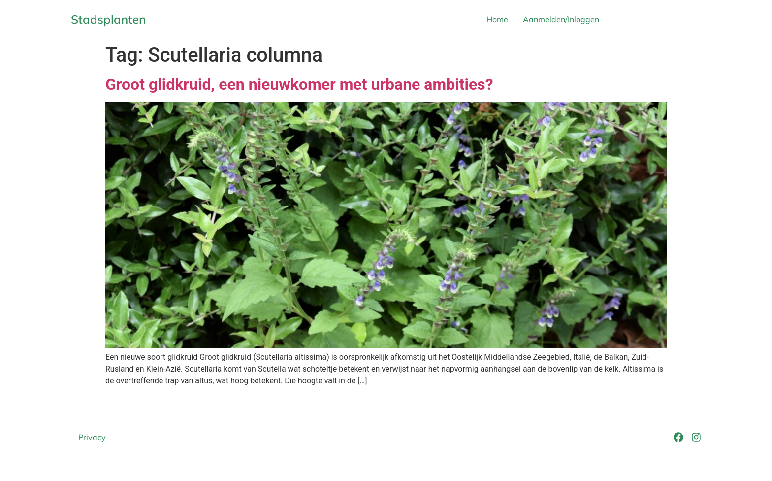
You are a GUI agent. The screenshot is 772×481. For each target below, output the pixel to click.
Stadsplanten (108, 19)
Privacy (92, 437)
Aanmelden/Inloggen (561, 19)
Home (497, 19)
